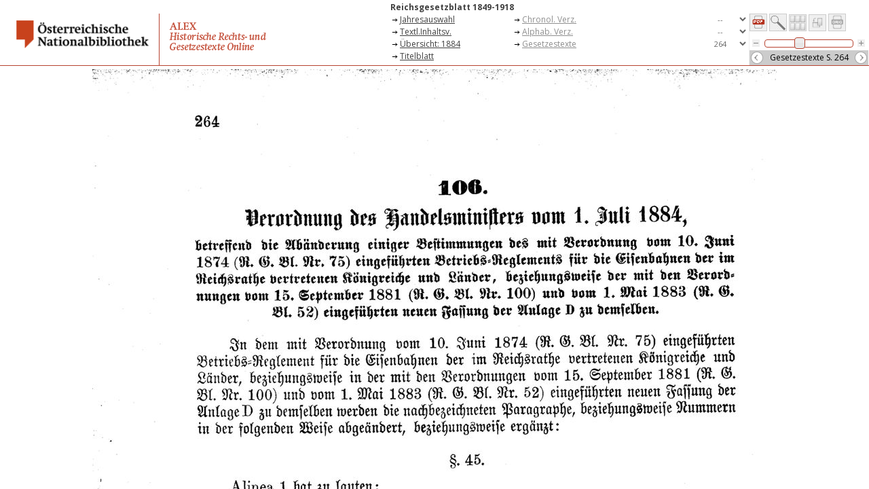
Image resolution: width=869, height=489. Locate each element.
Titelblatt (417, 56)
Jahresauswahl (427, 19)
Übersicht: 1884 (430, 44)
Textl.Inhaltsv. (425, 31)
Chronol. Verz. (549, 19)
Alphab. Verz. (547, 31)
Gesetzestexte (549, 44)
